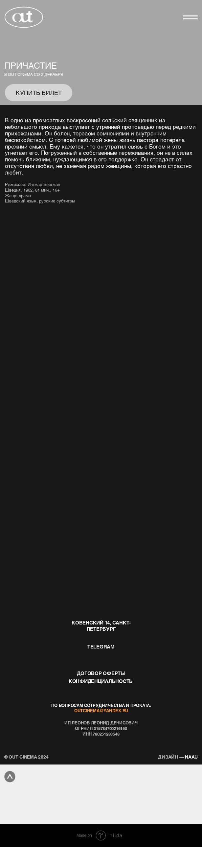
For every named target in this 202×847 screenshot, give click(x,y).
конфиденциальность (101, 681)
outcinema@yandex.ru (101, 710)
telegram (101, 646)
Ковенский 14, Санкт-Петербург (101, 625)
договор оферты (101, 673)
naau (178, 757)
